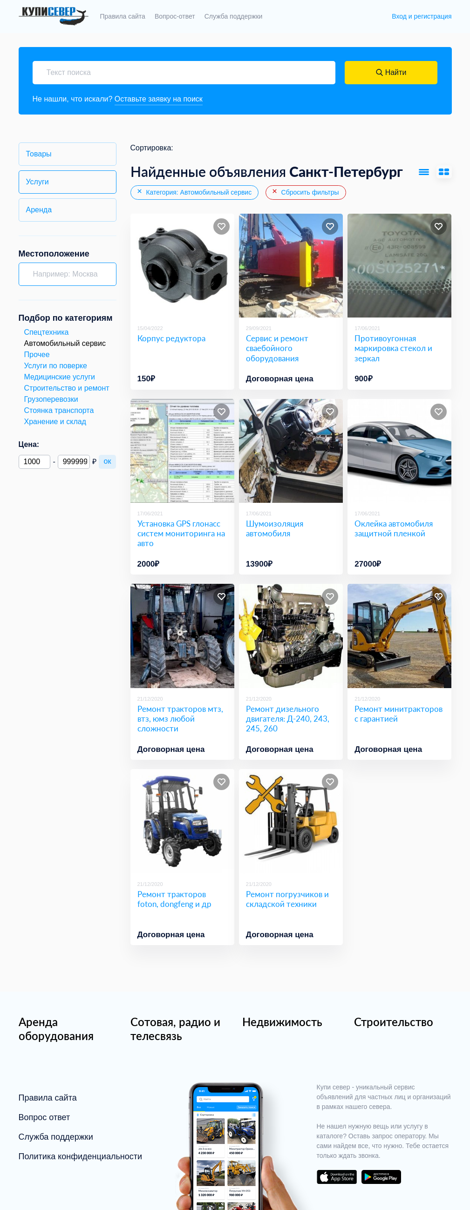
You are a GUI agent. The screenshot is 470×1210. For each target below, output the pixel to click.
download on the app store (337, 1177)
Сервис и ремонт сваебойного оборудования (277, 348)
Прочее (37, 354)
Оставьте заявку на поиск (159, 99)
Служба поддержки (233, 16)
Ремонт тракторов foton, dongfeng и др (174, 899)
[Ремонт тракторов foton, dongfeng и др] (182, 821)
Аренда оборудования (56, 1028)
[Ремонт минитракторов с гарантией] (399, 636)
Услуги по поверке (55, 366)
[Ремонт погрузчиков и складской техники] (291, 821)
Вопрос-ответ (175, 16)
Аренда (39, 210)
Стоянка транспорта (59, 410)
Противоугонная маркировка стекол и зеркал (393, 348)
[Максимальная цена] (74, 462)
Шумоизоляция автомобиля (274, 528)
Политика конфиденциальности (81, 1156)
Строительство (393, 1021)
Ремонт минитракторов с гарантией (398, 713)
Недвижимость (282, 1021)
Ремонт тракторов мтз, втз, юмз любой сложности (180, 719)
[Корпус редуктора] (182, 266)
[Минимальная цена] (35, 462)
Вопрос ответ (44, 1117)
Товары (39, 154)
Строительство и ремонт (66, 388)
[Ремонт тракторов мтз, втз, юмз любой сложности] (182, 636)
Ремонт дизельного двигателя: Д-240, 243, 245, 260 (287, 719)
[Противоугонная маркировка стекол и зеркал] (399, 266)
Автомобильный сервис (65, 343)
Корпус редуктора (171, 338)
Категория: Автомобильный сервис (194, 192)
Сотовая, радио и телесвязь (175, 1028)
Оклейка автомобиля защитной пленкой (393, 528)
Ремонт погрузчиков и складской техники (287, 899)
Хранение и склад (55, 422)
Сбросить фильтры (305, 192)
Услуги (37, 182)
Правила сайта (122, 16)
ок (107, 461)
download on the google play (381, 1177)
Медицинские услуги (59, 377)
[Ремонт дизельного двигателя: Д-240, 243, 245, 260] (291, 636)
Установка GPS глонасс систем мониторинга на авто (181, 533)
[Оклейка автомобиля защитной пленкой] (399, 451)
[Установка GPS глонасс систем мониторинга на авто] (182, 451)
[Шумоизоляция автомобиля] (291, 451)
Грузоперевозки (51, 399)
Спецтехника (46, 332)
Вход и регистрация (421, 16)
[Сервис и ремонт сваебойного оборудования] (291, 266)
